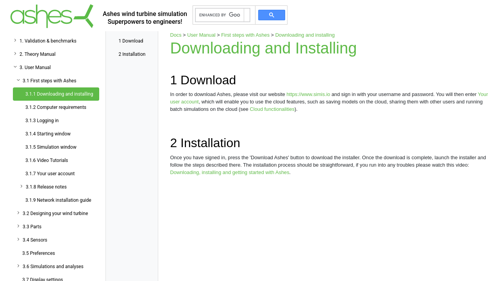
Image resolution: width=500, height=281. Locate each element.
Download (130, 41)
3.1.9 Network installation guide (58, 200)
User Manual (201, 35)
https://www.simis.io (308, 94)
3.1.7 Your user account (50, 173)
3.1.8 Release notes (46, 187)
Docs (175, 35)
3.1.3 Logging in (42, 120)
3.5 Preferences (38, 253)
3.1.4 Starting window (48, 134)
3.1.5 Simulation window (51, 147)
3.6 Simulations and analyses (53, 266)
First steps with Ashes (245, 35)
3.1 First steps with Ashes (49, 81)
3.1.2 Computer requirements (55, 107)
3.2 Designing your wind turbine (55, 213)
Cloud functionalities (272, 109)
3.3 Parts (32, 226)
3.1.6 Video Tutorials (46, 160)
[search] (219, 15)
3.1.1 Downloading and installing (59, 94)
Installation (131, 54)
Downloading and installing (305, 35)
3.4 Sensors (35, 240)
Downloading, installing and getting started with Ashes (229, 172)
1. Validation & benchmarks (48, 41)
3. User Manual (35, 67)
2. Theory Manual (37, 54)
